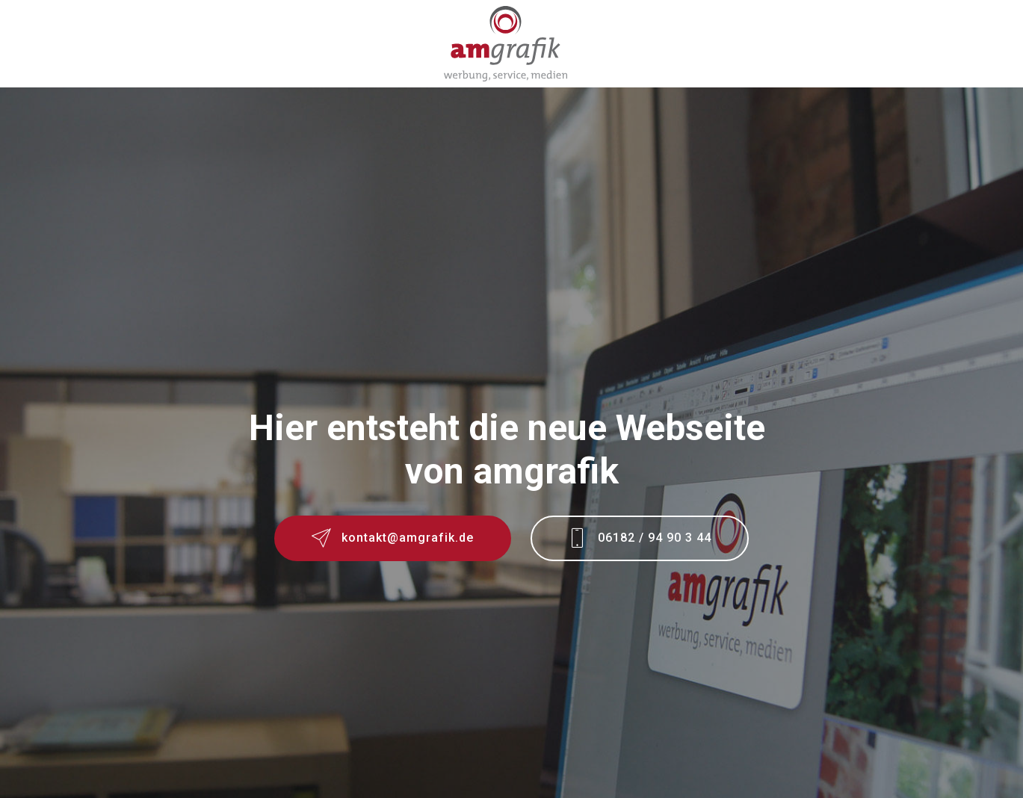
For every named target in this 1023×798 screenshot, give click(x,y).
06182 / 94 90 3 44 (639, 539)
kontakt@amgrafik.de (393, 539)
